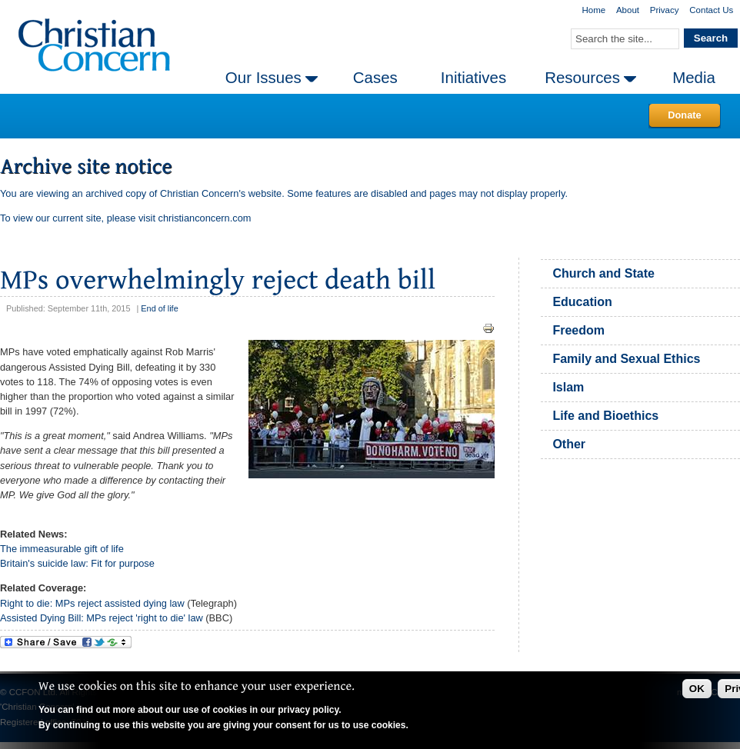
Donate (684, 115)
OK (697, 688)
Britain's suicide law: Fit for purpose (77, 563)
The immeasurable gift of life (62, 548)
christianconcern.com (205, 218)
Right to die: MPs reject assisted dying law (93, 603)
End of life (159, 308)
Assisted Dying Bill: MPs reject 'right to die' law (101, 618)
